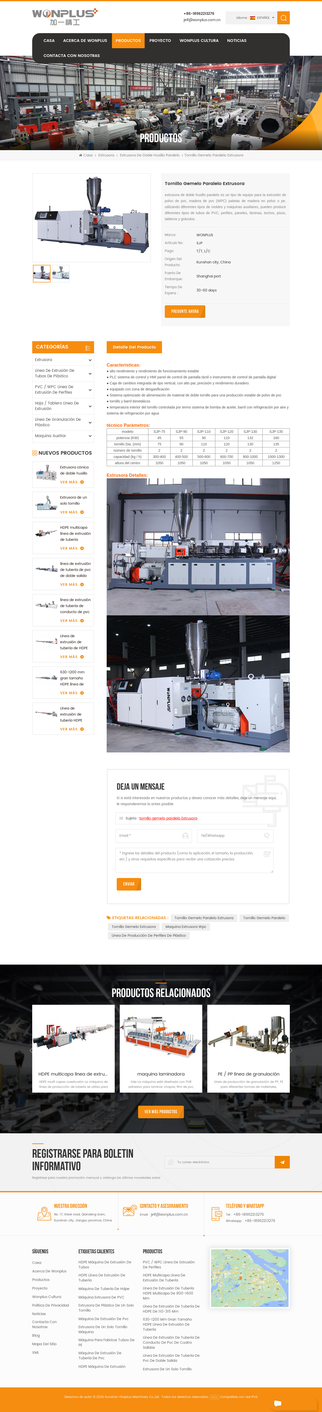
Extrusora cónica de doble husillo (74, 470)
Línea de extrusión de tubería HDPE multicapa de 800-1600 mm (72, 714)
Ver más (69, 482)
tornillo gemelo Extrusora (134, 926)
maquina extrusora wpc (186, 926)
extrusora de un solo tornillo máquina (102, 1329)
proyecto (160, 42)
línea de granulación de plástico (58, 422)
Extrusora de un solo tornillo (73, 500)
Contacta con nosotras (72, 57)
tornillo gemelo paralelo (264, 918)
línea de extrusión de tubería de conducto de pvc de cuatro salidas (75, 606)
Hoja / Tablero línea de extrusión (57, 406)
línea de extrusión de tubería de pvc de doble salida (75, 569)
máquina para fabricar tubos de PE (106, 1342)
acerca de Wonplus (85, 42)
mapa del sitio (44, 1343)
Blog (36, 1335)
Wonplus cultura (199, 42)
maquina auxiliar (50, 436)
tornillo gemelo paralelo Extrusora (168, 818)
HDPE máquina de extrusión (102, 1366)
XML (35, 1352)
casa (36, 1262)
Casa (49, 42)
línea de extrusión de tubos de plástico (54, 373)
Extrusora (106, 157)
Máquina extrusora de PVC (101, 1297)
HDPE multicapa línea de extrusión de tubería (75, 533)
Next (289, 1050)
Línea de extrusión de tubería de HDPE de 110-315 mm (74, 642)
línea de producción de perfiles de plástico (149, 935)
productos (41, 1279)
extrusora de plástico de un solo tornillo (106, 1308)
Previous (32, 1050)
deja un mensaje (289, 1403)
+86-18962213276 (198, 14)
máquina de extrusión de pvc (103, 1318)
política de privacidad (50, 1305)
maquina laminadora (161, 1074)
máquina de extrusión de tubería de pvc (100, 1355)
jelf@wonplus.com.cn (201, 20)
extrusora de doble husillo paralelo (150, 157)
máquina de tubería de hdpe (104, 1288)
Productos (128, 42)
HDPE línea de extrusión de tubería (101, 1278)
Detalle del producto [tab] (134, 347)
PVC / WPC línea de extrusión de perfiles (54, 389)
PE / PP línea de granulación (248, 1074)
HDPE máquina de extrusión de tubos (104, 1265)
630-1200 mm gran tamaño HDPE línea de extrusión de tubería (72, 678)
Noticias (237, 42)
